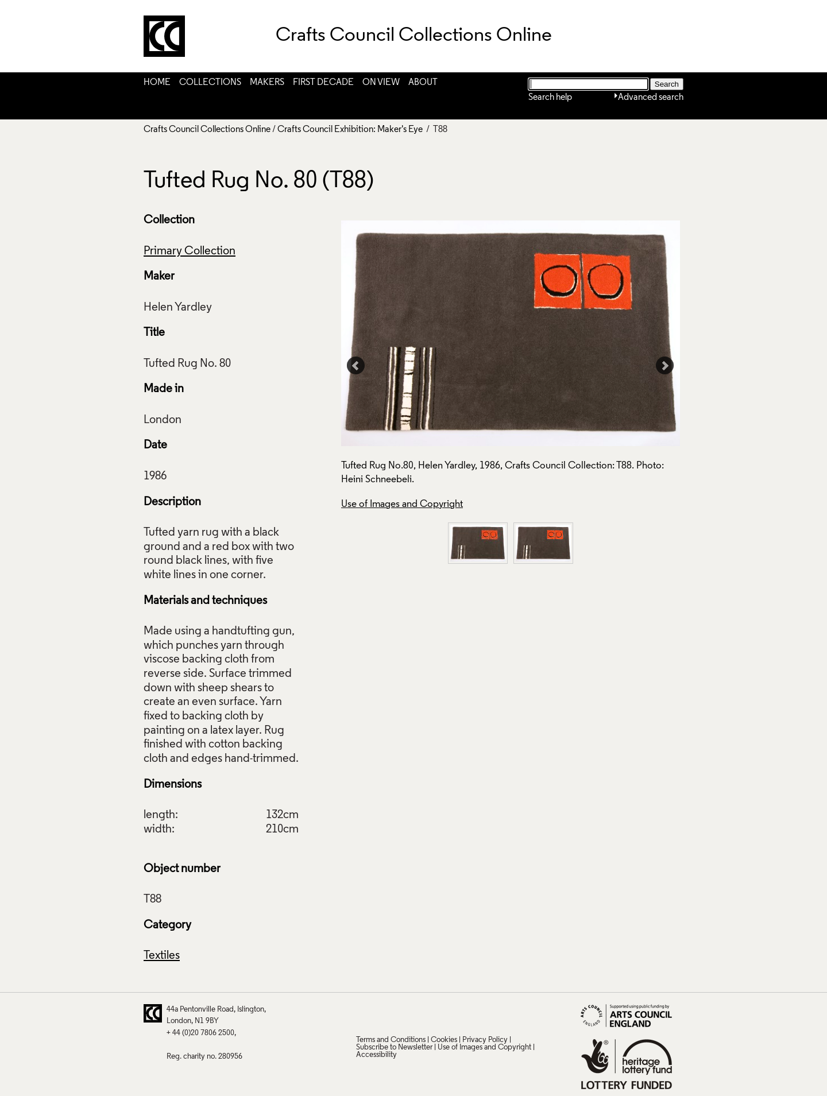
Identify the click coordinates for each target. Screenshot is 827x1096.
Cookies (444, 1040)
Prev (356, 366)
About (423, 82)
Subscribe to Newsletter (394, 1047)
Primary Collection (189, 251)
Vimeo (454, 1013)
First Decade (323, 82)
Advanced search (650, 97)
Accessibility (376, 1055)
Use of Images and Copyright (402, 504)
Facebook (409, 1013)
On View (381, 82)
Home (157, 82)
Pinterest (386, 1013)
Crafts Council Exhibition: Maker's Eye (350, 129)
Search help (550, 97)
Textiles (162, 956)
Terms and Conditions (391, 1040)
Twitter (364, 1013)
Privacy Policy (485, 1040)
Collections (210, 82)
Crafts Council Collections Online (207, 129)
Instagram (476, 1013)
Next (665, 366)
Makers (267, 82)
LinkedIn (431, 1013)
